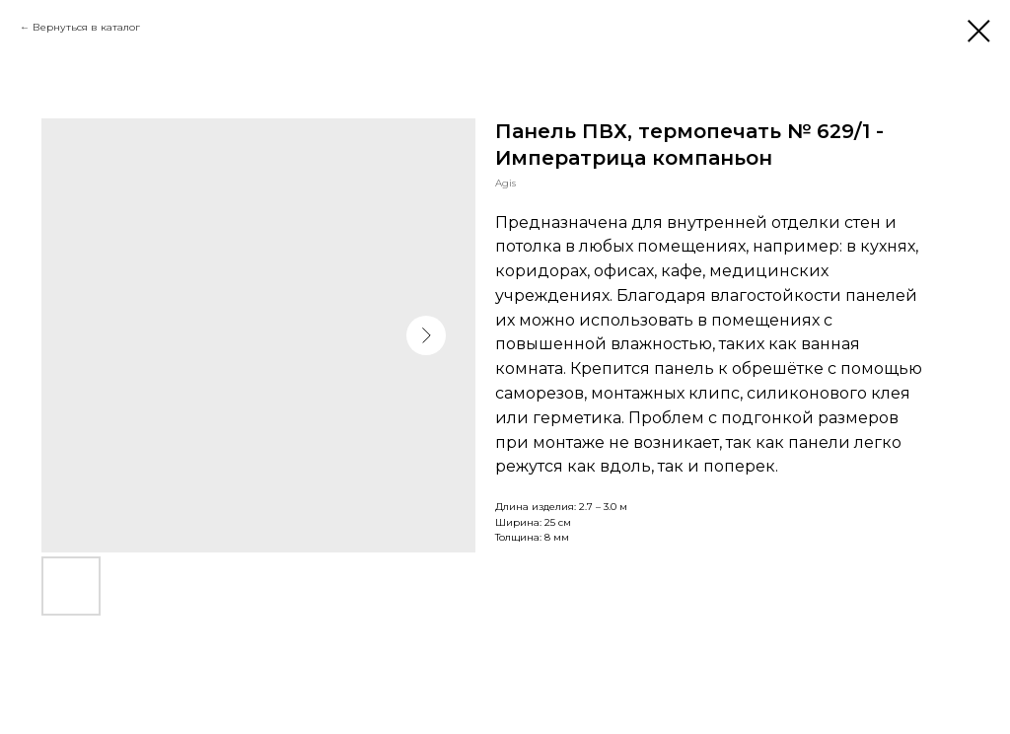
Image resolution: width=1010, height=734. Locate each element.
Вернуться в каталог (86, 27)
